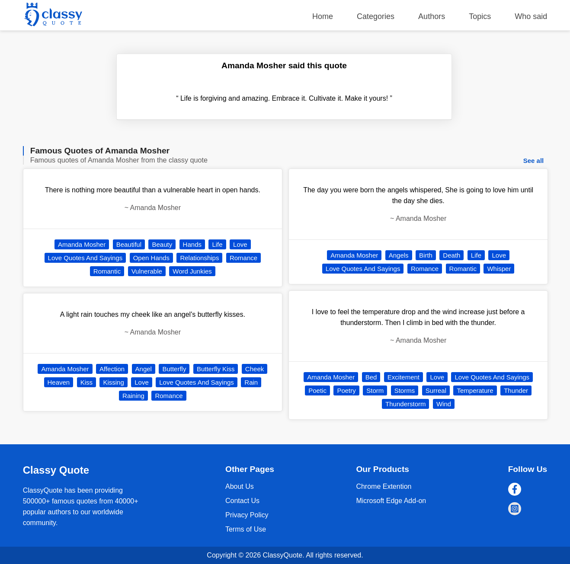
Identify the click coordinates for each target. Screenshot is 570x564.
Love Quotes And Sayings (85, 257)
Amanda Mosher (82, 244)
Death (451, 255)
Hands (192, 244)
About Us (239, 486)
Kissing (113, 382)
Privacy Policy (247, 515)
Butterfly (174, 369)
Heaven (59, 382)
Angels (399, 255)
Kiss (86, 382)
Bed (371, 377)
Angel (143, 369)
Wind (443, 404)
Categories (375, 16)
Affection (112, 369)
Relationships (199, 257)
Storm (375, 390)
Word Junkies (192, 271)
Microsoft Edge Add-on (391, 500)
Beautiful (128, 244)
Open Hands (151, 257)
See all (533, 160)
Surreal (436, 390)
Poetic (317, 390)
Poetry (346, 390)
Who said (531, 16)
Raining (133, 395)
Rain (251, 382)
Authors (431, 16)
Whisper (499, 268)
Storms (404, 390)
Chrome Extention (383, 486)
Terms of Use (245, 529)
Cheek (254, 369)
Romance (243, 257)
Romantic (107, 271)
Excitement (403, 377)
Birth (425, 255)
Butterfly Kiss (216, 369)
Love (240, 244)
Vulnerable (146, 271)
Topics (480, 16)
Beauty (162, 244)
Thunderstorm (405, 404)
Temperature (475, 390)
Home (322, 16)
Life (217, 244)
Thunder (516, 390)
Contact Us (242, 500)
